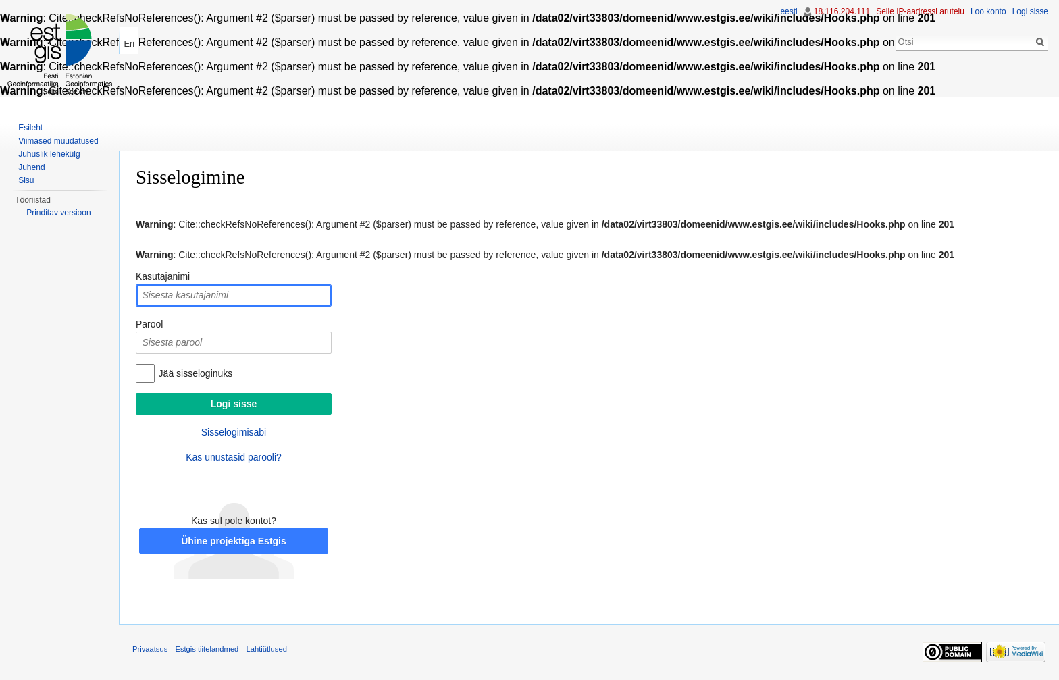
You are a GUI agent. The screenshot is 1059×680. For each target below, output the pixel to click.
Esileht (30, 127)
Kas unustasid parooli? (234, 457)
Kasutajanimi (163, 276)
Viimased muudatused (58, 141)
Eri (129, 43)
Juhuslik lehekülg (49, 154)
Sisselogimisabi (233, 432)
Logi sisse (1030, 11)
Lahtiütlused (267, 649)
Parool (149, 324)
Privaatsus (149, 649)
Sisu (26, 180)
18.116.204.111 (842, 11)
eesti (788, 11)
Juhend (31, 167)
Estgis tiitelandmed (206, 649)
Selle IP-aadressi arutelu (920, 11)
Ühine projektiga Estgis (233, 540)
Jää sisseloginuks (196, 373)
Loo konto (988, 11)
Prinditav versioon (58, 212)
